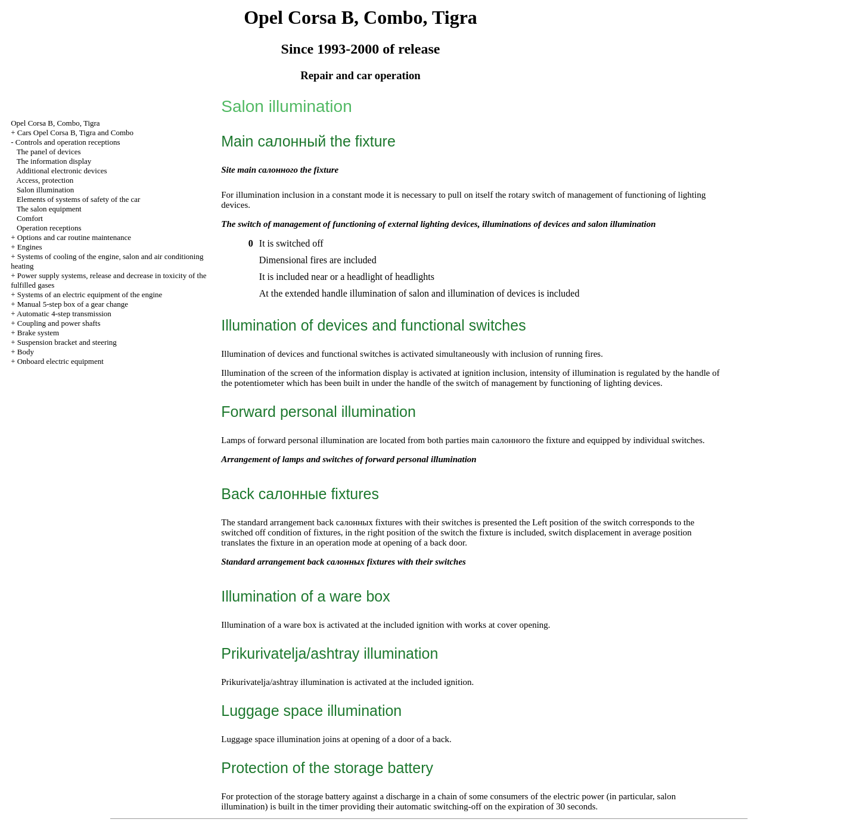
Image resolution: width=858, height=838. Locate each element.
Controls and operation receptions (67, 142)
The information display (54, 161)
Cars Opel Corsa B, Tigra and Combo (75, 132)
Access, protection (44, 180)
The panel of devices (49, 151)
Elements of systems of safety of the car (79, 199)
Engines (29, 246)
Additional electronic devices (61, 170)
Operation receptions (49, 227)
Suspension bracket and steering (67, 342)
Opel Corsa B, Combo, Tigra (55, 123)
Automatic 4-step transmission (64, 313)
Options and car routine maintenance (74, 237)
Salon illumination (45, 189)
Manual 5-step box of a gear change (72, 304)
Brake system (38, 332)
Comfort (30, 218)
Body (25, 351)
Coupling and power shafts (59, 323)
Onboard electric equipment (60, 361)
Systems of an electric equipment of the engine (90, 294)
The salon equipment (49, 208)
